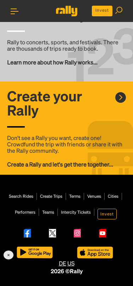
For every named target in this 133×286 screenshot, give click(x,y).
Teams (48, 212)
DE (62, 263)
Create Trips (51, 196)
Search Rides (21, 196)
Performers (25, 212)
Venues (94, 196)
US (70, 263)
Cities (113, 196)
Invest (102, 10)
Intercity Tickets (76, 212)
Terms (75, 196)
